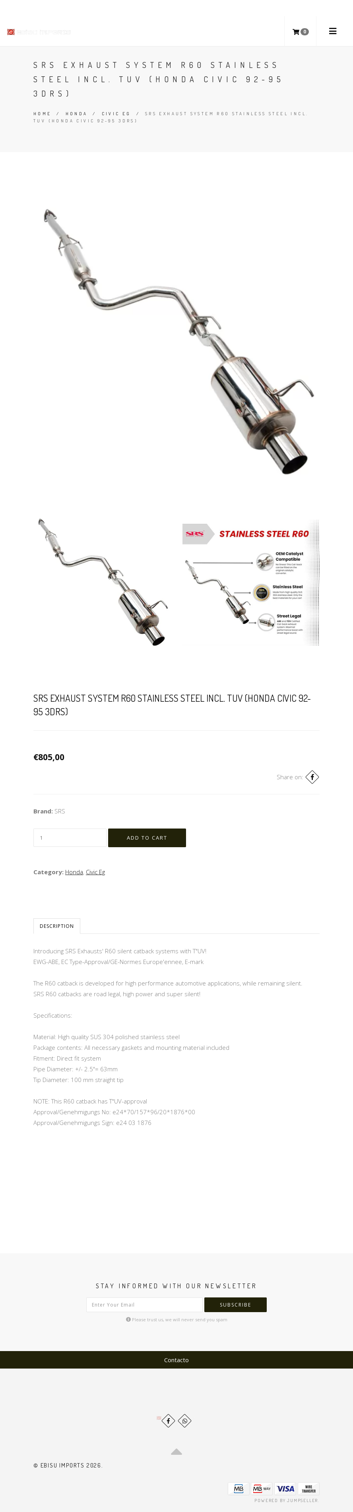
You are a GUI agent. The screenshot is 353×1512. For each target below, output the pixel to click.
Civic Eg (116, 113)
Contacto (176, 1360)
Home (42, 113)
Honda (77, 113)
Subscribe (235, 1304)
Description (57, 926)
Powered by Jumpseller (286, 1500)
